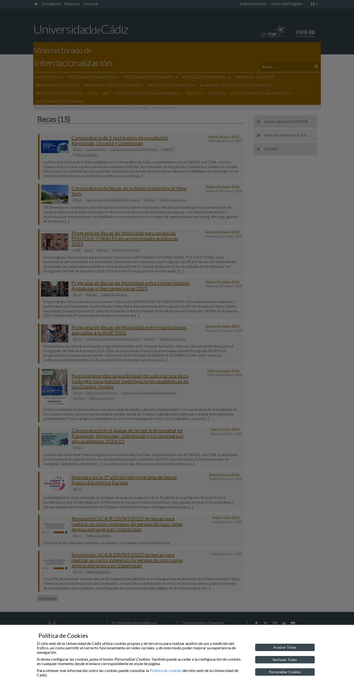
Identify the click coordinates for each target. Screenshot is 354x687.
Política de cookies (166, 670)
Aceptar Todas (284, 647)
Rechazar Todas (285, 659)
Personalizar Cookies (285, 672)
